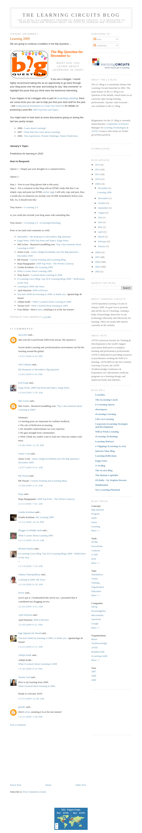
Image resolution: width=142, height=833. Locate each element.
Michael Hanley (26, 548)
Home (48, 785)
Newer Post (15, 785)
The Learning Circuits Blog (71, 15)
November (103, 198)
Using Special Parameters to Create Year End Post (40, 105)
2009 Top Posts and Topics (45, 109)
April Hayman (25, 614)
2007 (97, 257)
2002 (97, 271)
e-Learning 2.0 (31, 207)
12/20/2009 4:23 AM (30, 606)
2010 (97, 179)
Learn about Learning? (35, 128)
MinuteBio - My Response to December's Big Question (44, 236)
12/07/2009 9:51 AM (30, 467)
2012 (97, 169)
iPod (93, 558)
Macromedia (97, 615)
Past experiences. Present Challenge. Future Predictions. (51, 135)
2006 (97, 262)
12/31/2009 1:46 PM (30, 716)
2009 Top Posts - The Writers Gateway (55, 263)
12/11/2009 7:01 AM (30, 503)
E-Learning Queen (104, 404)
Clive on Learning (104, 419)
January (102, 246)
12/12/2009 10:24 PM (31, 522)
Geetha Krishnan (26, 512)
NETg (94, 606)
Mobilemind (101, 485)
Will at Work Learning (107, 431)
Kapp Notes (101, 460)
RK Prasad (23, 475)
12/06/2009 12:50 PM (31, 445)
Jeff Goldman (24, 364)
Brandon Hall (97, 651)
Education (96, 591)
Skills (94, 518)
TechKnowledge (99, 643)
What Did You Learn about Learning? (42, 132)
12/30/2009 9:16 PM (30, 668)
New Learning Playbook (107, 489)
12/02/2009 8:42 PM (30, 374)
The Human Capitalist (106, 475)
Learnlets (100, 394)
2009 (97, 183)
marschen (23, 334)
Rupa (20, 494)
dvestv (21, 592)
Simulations (97, 574)
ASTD (94, 131)
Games (94, 578)
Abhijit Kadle (24, 655)
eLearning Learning (67, 98)
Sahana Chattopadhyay (29, 574)
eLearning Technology (106, 436)
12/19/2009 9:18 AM (30, 584)
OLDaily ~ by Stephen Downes (111, 480)
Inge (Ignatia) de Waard (29, 633)
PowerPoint (97, 546)
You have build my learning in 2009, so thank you (41, 294)
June (100, 222)
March (101, 236)
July (100, 217)
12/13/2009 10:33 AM (31, 540)
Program (95, 513)
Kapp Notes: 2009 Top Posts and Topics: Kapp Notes (42, 240)
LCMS (94, 554)
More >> (95, 530)
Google (94, 623)
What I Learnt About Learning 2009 (34, 271)
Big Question (97, 509)
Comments (100, 45)
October (102, 203)
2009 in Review (40, 290)
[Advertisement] (41, 754)
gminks (21, 707)
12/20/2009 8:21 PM (30, 624)
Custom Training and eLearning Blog (48, 259)
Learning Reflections (106, 455)
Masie (94, 639)
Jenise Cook (24, 453)
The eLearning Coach (106, 399)
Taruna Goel (24, 677)
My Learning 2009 (44, 267)
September (103, 207)
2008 (97, 252)
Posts (98, 39)
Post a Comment (18, 724)
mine (40, 309)
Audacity (95, 550)
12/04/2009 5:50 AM (30, 392)
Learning (95, 526)
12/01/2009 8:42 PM (30, 356)
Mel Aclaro (23, 400)
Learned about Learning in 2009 (46, 275)
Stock (94, 522)
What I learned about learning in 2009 (49, 305)
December (103, 188)
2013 (97, 164)
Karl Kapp (23, 382)
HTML (94, 542)
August (102, 212)
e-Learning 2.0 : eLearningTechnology (42, 222)
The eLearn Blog (103, 470)
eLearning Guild (99, 656)
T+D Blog (100, 465)
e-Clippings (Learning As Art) (110, 446)
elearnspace (101, 409)
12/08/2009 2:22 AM (30, 485)
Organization (97, 587)
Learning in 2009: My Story (30, 286)
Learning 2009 (20, 39)
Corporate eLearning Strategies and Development (111, 425)
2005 (97, 266)
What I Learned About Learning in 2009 (52, 301)
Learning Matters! (104, 441)
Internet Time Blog (105, 451)
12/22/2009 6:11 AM (30, 646)
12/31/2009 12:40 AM (31, 698)
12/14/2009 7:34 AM (30, 566)
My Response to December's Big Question (38, 369)
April (101, 231)
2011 (97, 174)
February (102, 241)
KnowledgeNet (98, 611)
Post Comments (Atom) (34, 791)
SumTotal (96, 619)
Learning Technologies (115, 127)
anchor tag (48, 192)
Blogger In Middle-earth (30, 530)
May (100, 227)
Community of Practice (117, 124)
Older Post (81, 785)
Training (95, 582)
